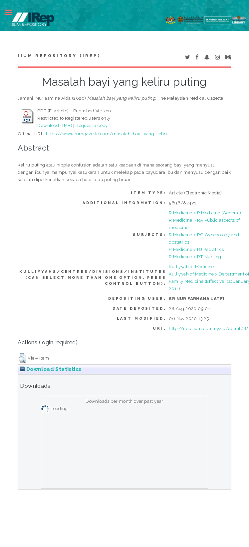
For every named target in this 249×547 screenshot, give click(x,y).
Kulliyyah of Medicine (191, 266)
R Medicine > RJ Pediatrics (196, 249)
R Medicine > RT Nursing (195, 256)
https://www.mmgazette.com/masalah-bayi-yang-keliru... (109, 133)
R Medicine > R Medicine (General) (205, 212)
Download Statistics (50, 369)
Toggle (12, 12)
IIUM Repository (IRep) (59, 56)
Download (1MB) (54, 125)
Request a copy (92, 125)
